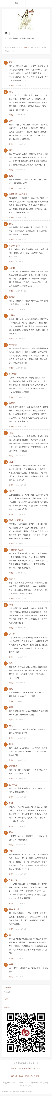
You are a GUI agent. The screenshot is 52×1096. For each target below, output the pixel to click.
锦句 (11, 91)
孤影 (11, 688)
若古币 (32, 1076)
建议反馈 (36, 1068)
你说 (11, 803)
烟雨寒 (12, 297)
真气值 (27, 1076)
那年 (11, 62)
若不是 (12, 403)
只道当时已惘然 (16, 520)
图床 (37, 1076)
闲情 (11, 744)
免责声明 (22, 1068)
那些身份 (13, 374)
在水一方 (13, 784)
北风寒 (12, 315)
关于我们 (14, 1068)
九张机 (12, 267)
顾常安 (26, 47)
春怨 (11, 223)
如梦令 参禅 (14, 245)
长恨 (11, 175)
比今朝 (12, 633)
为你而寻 (13, 880)
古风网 (22, 1091)
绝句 (11, 725)
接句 (11, 150)
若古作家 (14, 1076)
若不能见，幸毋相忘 (18, 194)
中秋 (11, 964)
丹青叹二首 (14, 909)
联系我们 (29, 1068)
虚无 (11, 935)
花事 (11, 707)
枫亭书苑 (29, 1091)
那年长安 (13, 344)
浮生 (11, 663)
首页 (16, 3)
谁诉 (11, 461)
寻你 (11, 850)
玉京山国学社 (14, 1091)
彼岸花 (12, 578)
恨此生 (12, 491)
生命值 (21, 1076)
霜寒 (11, 832)
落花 (11, 432)
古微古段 (7, 992)
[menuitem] (18, 3)
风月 (11, 604)
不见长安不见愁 (16, 549)
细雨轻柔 (13, 766)
